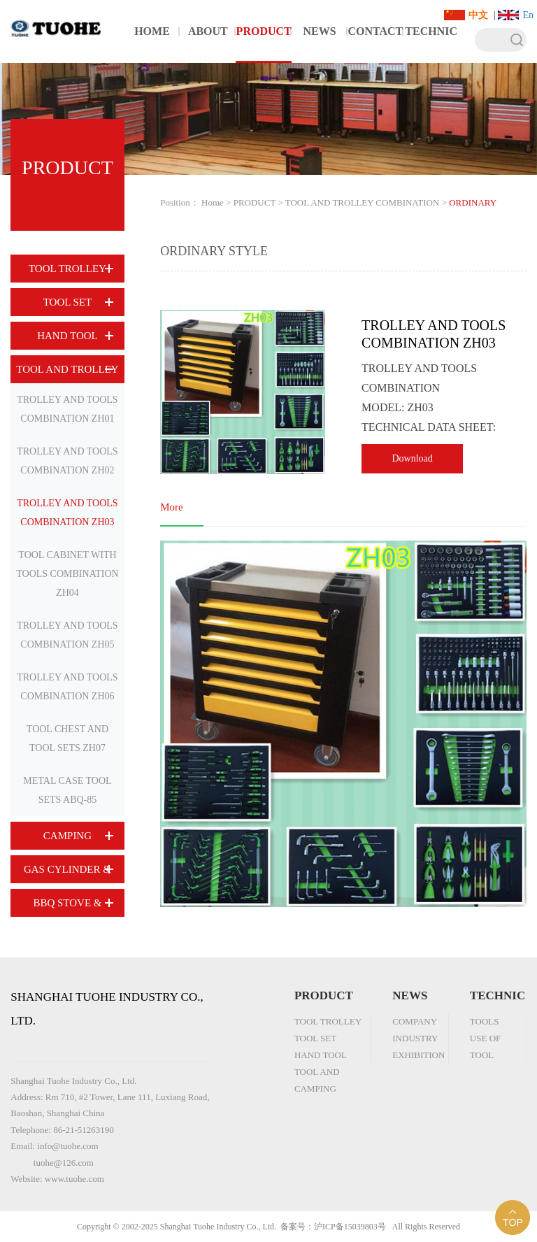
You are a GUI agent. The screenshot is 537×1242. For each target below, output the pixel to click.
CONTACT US (375, 44)
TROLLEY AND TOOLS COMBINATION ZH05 (67, 635)
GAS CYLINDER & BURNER (67, 873)
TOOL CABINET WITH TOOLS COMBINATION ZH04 (67, 574)
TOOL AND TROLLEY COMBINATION (67, 373)
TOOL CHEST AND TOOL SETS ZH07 (67, 738)
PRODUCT (264, 31)
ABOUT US (208, 44)
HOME (152, 31)
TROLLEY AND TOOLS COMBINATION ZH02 (67, 461)
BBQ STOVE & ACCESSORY (67, 907)
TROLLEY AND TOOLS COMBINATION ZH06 (67, 686)
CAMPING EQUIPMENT (67, 840)
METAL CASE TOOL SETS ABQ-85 (67, 790)
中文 (478, 15)
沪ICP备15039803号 (350, 1227)
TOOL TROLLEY (67, 268)
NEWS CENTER (319, 44)
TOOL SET (67, 302)
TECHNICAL (431, 44)
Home (212, 202)
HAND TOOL (67, 335)
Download (412, 458)
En (528, 15)
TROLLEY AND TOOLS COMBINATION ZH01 (67, 409)
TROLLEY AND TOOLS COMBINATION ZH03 (67, 512)
